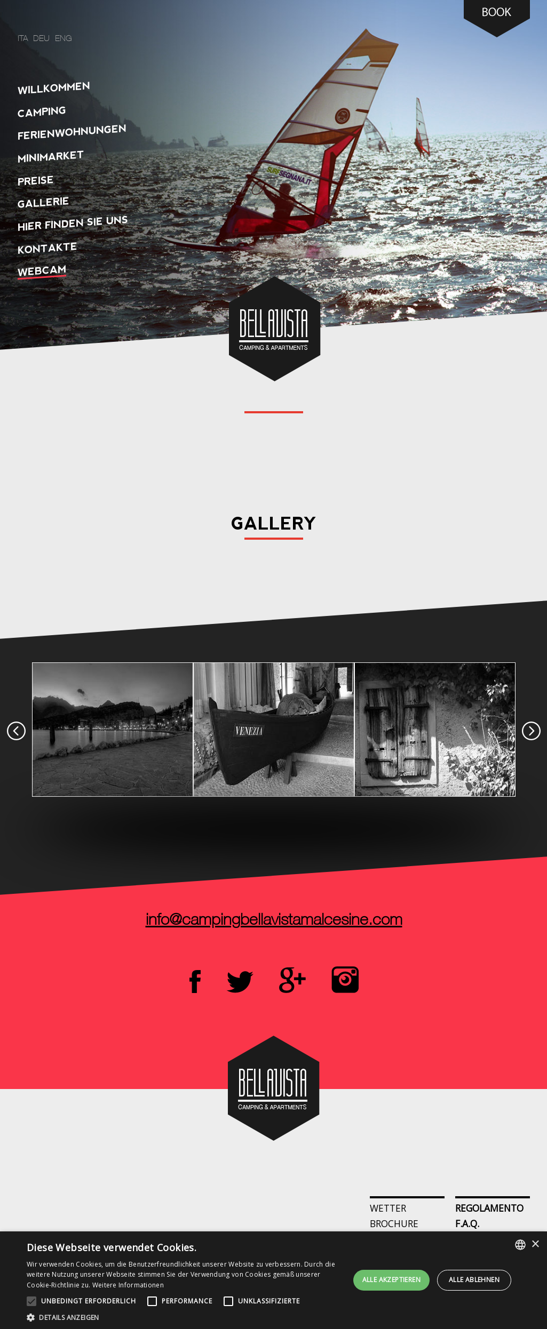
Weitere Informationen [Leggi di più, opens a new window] (128, 1285)
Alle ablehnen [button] (474, 1279)
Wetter (388, 1208)
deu (41, 39)
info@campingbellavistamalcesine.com (273, 921)
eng (63, 39)
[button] (185, 1316)
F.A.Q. (467, 1223)
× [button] (535, 1244)
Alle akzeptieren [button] (391, 1279)
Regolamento (489, 1208)
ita (23, 39)
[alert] (273, 1280)
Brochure (394, 1223)
